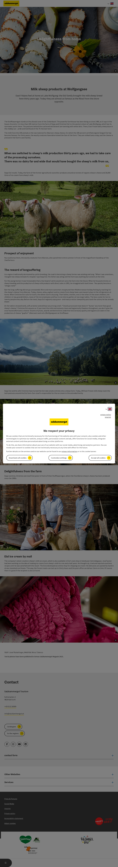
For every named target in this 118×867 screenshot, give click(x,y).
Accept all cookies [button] (98, 458)
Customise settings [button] (59, 458)
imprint (108, 417)
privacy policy (105, 414)
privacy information (69, 451)
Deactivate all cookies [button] (18, 458)
